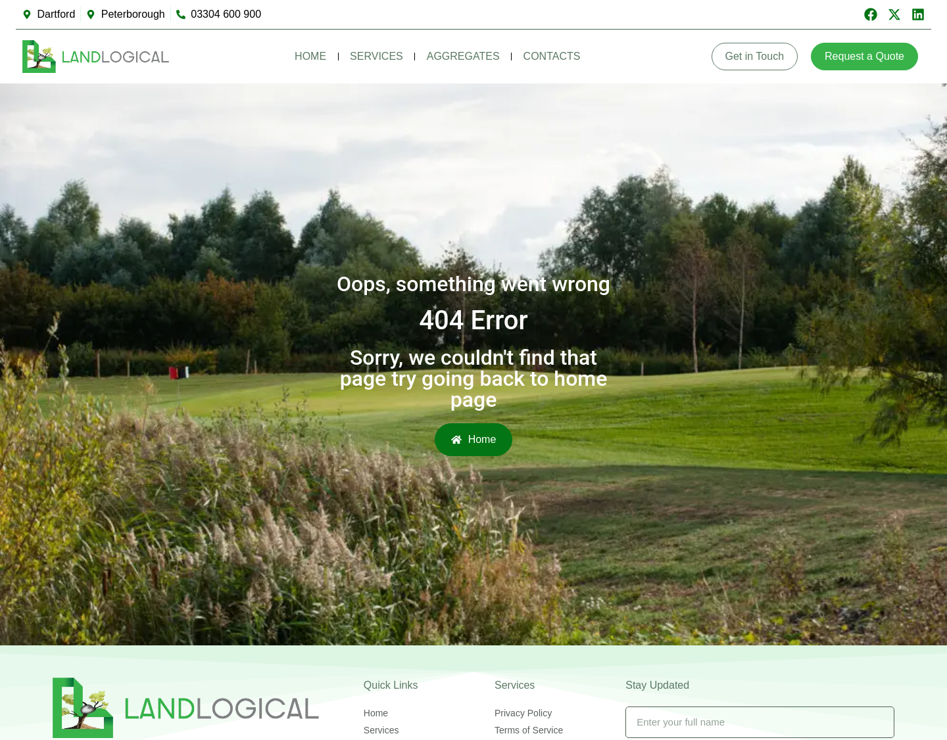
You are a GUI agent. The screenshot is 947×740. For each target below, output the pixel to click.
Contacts (552, 56)
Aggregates (463, 56)
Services (376, 56)
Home (310, 56)
